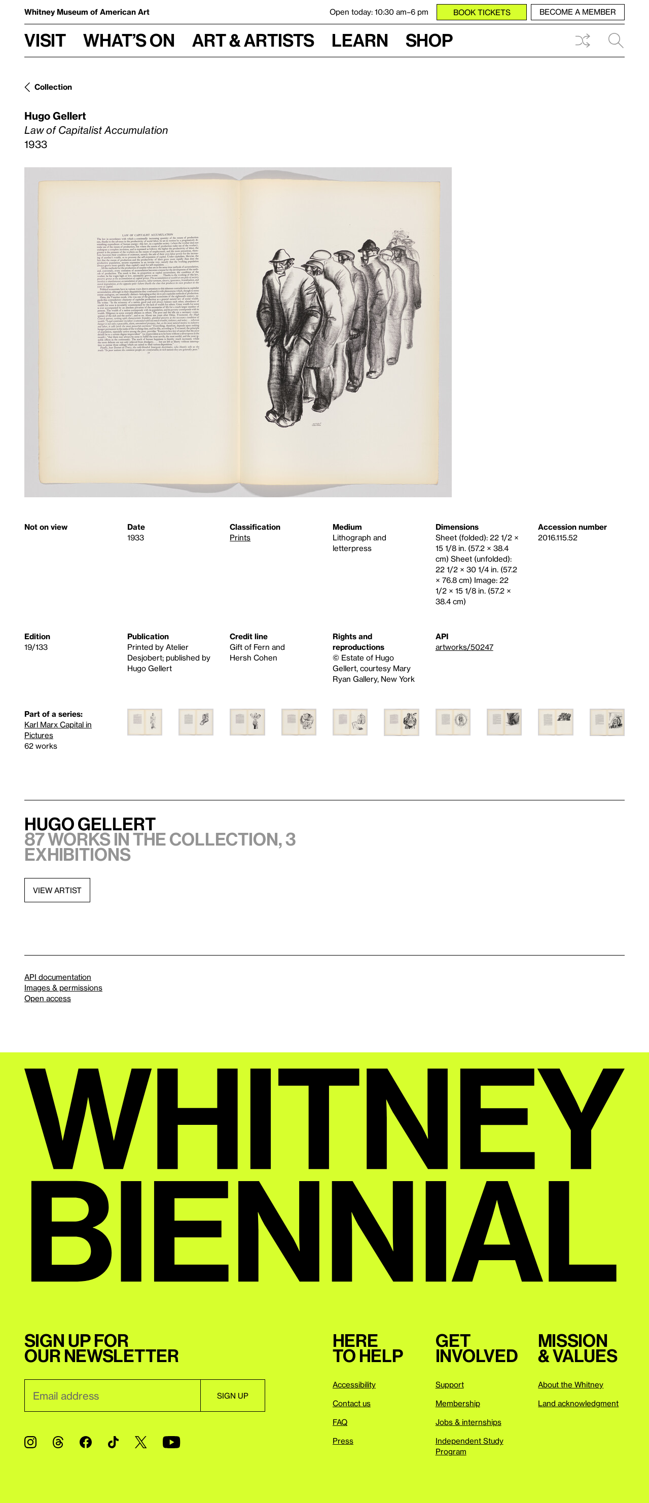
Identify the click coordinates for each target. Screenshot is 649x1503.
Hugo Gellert (55, 115)
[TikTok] (113, 1442)
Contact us (352, 1403)
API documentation (57, 976)
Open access (47, 998)
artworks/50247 (464, 646)
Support (450, 1384)
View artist (57, 890)
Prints (240, 537)
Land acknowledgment (578, 1403)
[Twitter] (141, 1442)
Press (343, 1440)
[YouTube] (171, 1442)
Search (616, 40)
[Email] (112, 1395)
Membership (458, 1403)
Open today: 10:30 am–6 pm (379, 11)
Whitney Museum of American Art (87, 11)
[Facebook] (85, 1442)
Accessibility (354, 1384)
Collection (53, 86)
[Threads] (58, 1442)
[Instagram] (30, 1442)
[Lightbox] (238, 332)
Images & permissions (63, 987)
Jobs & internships (468, 1421)
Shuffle (582, 40)
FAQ (340, 1421)
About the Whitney (570, 1384)
